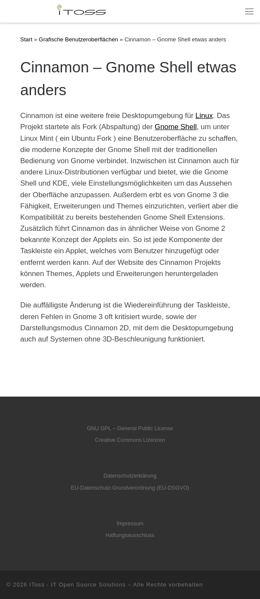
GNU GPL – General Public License (130, 428)
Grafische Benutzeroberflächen (78, 39)
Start (26, 39)
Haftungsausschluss (129, 535)
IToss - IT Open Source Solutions (77, 584)
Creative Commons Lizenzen (130, 440)
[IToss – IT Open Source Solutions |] (58, 11)
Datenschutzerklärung (129, 476)
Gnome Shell (176, 127)
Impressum (130, 524)
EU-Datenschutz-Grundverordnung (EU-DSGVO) (130, 488)
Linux (204, 116)
